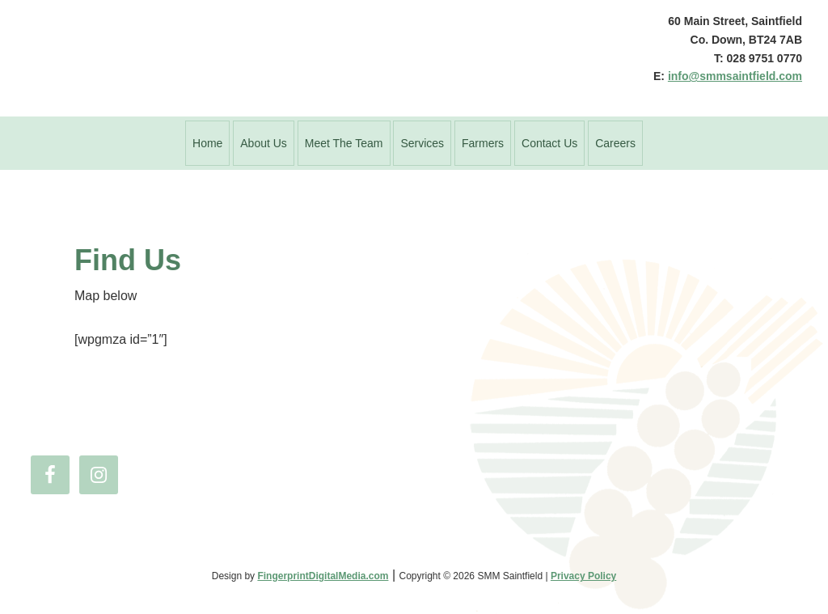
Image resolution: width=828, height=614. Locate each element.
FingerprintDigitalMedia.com (322, 576)
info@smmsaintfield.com (735, 76)
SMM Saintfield (325, 58)
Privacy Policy (583, 576)
